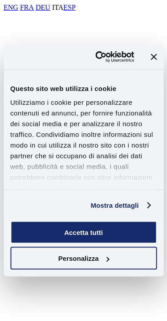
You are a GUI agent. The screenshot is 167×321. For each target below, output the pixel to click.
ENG (11, 7)
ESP (69, 7)
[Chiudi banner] (154, 57)
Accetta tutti (83, 232)
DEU (43, 7)
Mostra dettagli (114, 205)
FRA (27, 7)
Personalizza (84, 258)
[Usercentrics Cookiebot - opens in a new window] (99, 57)
